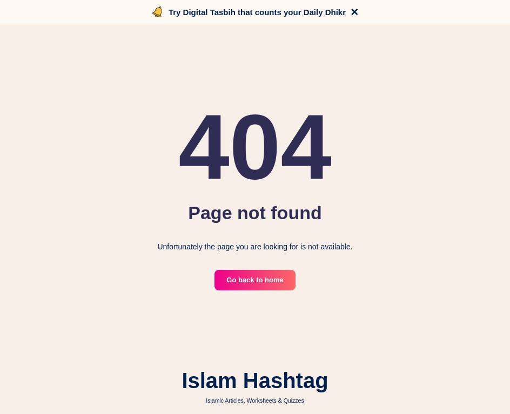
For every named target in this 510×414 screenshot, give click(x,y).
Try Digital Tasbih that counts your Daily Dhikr (257, 12)
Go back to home (254, 280)
